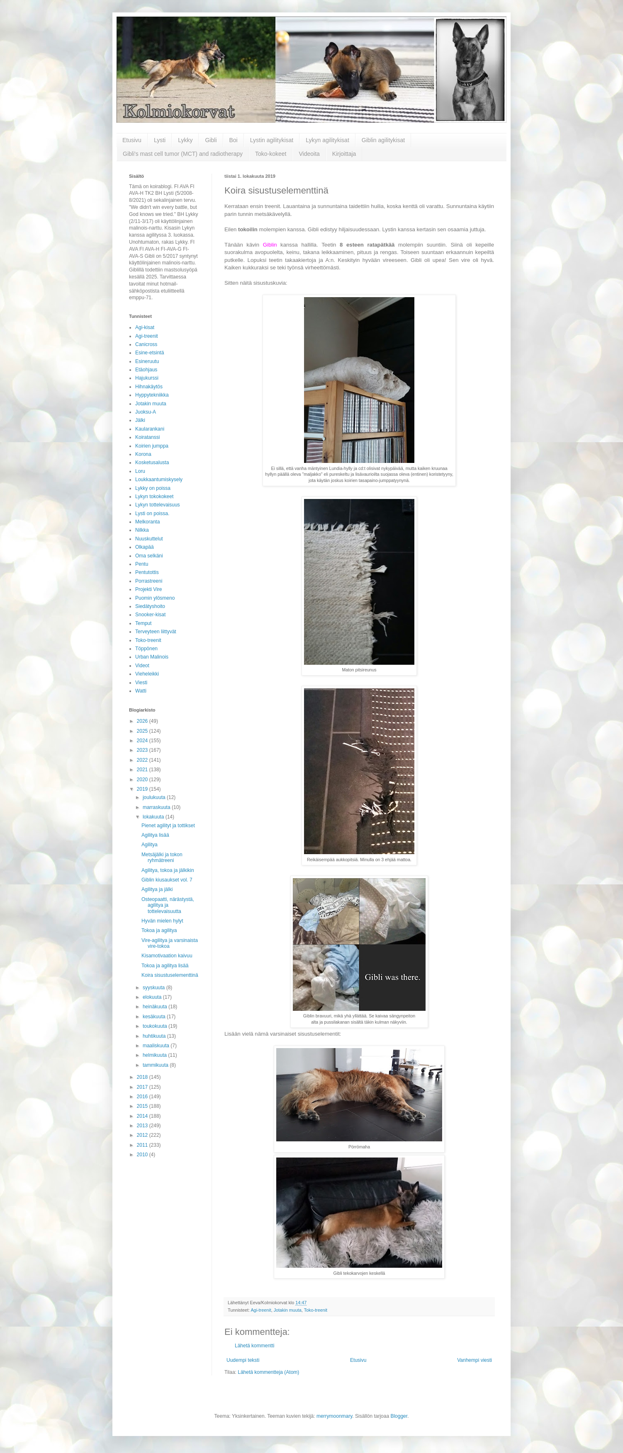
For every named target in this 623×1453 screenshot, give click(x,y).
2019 (143, 789)
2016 (143, 1096)
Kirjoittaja (344, 153)
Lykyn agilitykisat (327, 140)
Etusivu (131, 140)
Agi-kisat (144, 327)
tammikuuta (156, 1065)
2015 (143, 1106)
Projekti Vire (148, 589)
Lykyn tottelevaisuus (157, 505)
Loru (140, 471)
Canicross (146, 344)
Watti (140, 691)
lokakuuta (154, 817)
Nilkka (142, 530)
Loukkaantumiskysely (159, 479)
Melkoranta (147, 522)
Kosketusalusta (152, 462)
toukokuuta (155, 1026)
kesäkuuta (155, 1017)
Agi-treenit (261, 1310)
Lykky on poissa (152, 488)
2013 (143, 1125)
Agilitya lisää (155, 835)
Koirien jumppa (151, 446)
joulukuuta (155, 797)
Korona (143, 454)
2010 (143, 1155)
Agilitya (149, 845)
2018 (143, 1077)
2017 (143, 1087)
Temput (143, 623)
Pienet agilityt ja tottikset (168, 825)
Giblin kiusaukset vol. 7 (166, 880)
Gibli (211, 140)
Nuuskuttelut (149, 539)
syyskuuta (154, 987)
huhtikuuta (155, 1036)
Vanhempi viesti (474, 1360)
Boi (233, 140)
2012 (143, 1135)
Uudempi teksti (242, 1360)
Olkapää (144, 547)
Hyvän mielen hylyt (162, 921)
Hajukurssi (146, 378)
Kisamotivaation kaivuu (166, 956)
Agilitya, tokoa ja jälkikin (167, 870)
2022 (143, 760)
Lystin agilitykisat (272, 140)
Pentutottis (147, 572)
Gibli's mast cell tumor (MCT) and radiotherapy (183, 153)
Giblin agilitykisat (383, 140)
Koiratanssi (147, 437)
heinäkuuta (155, 1007)
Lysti (159, 140)
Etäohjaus (146, 370)
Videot (142, 665)
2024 (143, 740)
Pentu (141, 564)
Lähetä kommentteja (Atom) (268, 1372)
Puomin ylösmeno (155, 598)
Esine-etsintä (149, 353)
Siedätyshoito (150, 606)
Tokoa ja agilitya (159, 930)
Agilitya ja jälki (157, 889)
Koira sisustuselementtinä (169, 975)
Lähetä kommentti (254, 1346)
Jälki (140, 420)
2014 (143, 1116)
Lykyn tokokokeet (154, 496)
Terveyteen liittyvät (155, 631)
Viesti (141, 682)
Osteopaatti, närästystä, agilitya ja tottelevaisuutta (167, 905)
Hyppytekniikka (152, 395)
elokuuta (153, 997)
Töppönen (146, 648)
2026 (143, 721)
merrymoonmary (334, 1416)
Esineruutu (147, 361)
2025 (143, 731)
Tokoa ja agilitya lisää (164, 966)
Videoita (309, 153)
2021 (143, 770)
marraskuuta (157, 807)
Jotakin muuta (288, 1310)
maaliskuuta (156, 1046)
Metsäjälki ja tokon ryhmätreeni (162, 857)
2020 (143, 779)
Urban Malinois (151, 657)
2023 (143, 750)
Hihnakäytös (149, 387)
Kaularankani (149, 429)
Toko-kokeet (270, 153)
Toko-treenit (315, 1310)
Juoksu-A (145, 412)
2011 (143, 1145)
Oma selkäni (149, 556)
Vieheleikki (147, 674)
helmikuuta (155, 1055)
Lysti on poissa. (152, 513)
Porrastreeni (148, 581)
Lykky (185, 140)
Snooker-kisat (150, 615)
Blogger (398, 1416)
